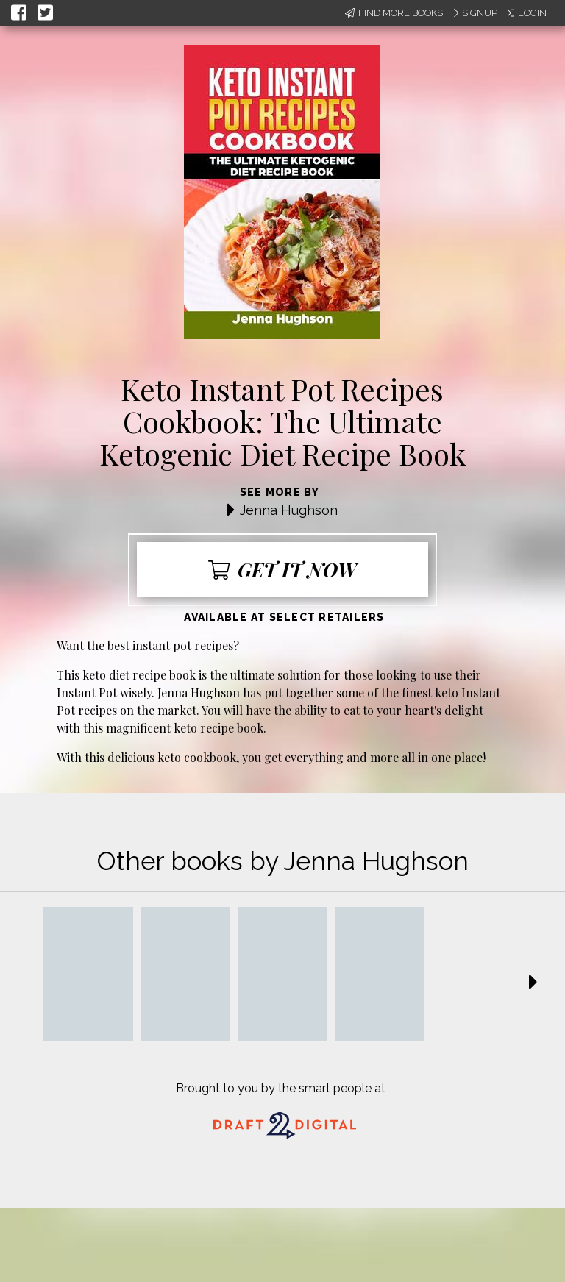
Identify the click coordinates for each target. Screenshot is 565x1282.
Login (526, 12)
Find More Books (394, 12)
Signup (473, 12)
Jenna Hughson (289, 510)
